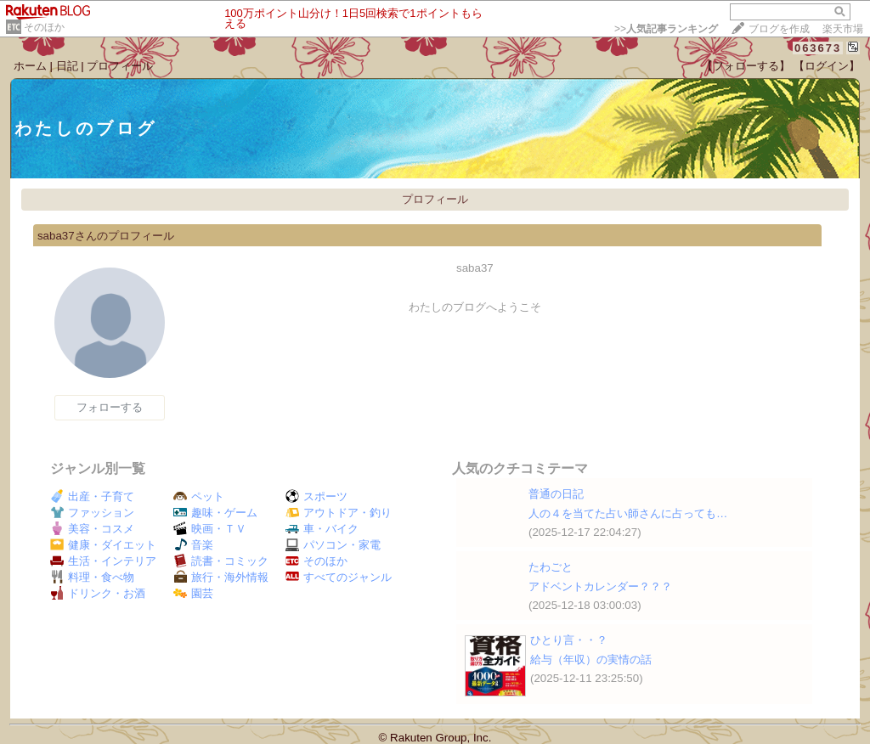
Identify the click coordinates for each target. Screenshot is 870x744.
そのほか (44, 27)
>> (666, 29)
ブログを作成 (779, 29)
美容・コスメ (92, 528)
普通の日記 (556, 494)
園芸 (193, 593)
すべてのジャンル (338, 577)
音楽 (193, 544)
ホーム (30, 65)
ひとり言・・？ (568, 640)
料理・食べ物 (92, 577)
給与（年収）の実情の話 (591, 659)
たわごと (550, 567)
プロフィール (120, 65)
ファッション (92, 512)
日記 (67, 65)
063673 (817, 48)
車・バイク (322, 528)
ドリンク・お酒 (97, 593)
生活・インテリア (103, 561)
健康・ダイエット (103, 544)
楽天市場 (842, 29)
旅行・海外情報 (220, 577)
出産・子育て (92, 496)
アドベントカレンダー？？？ (600, 586)
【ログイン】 (827, 65)
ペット (198, 496)
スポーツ (316, 496)
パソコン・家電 (333, 544)
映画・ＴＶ (209, 528)
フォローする (109, 407)
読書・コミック (220, 561)
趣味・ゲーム (215, 512)
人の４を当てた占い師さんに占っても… (627, 513)
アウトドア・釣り (338, 512)
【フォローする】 (746, 65)
